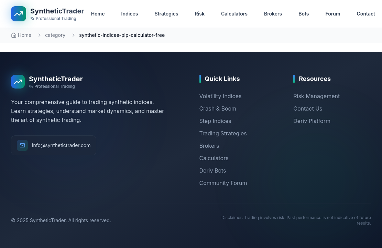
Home (21, 35)
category (55, 35)
